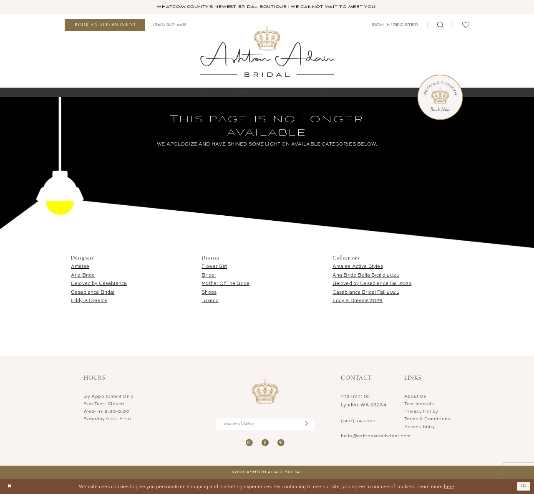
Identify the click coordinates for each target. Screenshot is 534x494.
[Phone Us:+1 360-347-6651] (169, 25)
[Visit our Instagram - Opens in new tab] (249, 443)
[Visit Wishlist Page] (466, 25)
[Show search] (440, 25)
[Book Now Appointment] (440, 97)
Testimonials (419, 403)
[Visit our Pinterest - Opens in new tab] (281, 443)
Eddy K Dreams (89, 300)
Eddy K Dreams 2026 (357, 300)
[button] (394, 25)
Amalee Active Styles (357, 266)
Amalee (80, 266)
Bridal (209, 275)
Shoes (209, 292)
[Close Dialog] (9, 486)
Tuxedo (210, 300)
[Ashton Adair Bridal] (267, 51)
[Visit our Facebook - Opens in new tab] (265, 443)
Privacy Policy (421, 411)
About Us (415, 396)
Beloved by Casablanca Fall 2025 (372, 283)
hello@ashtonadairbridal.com (375, 436)
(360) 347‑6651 (359, 420)
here (449, 486)
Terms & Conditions (427, 419)
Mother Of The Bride (225, 283)
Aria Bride (83, 275)
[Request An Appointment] (105, 25)
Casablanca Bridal (93, 292)
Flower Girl (214, 266)
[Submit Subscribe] (309, 424)
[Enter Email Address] (265, 424)
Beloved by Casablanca (99, 283)
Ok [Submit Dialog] (524, 486)
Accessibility (419, 426)
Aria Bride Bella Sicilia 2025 (365, 275)
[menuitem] (105, 25)
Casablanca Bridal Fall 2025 (365, 292)
